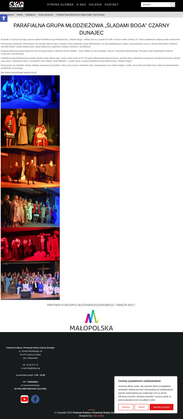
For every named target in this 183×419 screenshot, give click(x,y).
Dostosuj (126, 407)
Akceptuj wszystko (161, 407)
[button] (3, 18)
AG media (98, 416)
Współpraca (30, 15)
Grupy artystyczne (45, 15)
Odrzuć (141, 407)
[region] (145, 394)
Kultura (20, 15)
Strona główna (8, 15)
